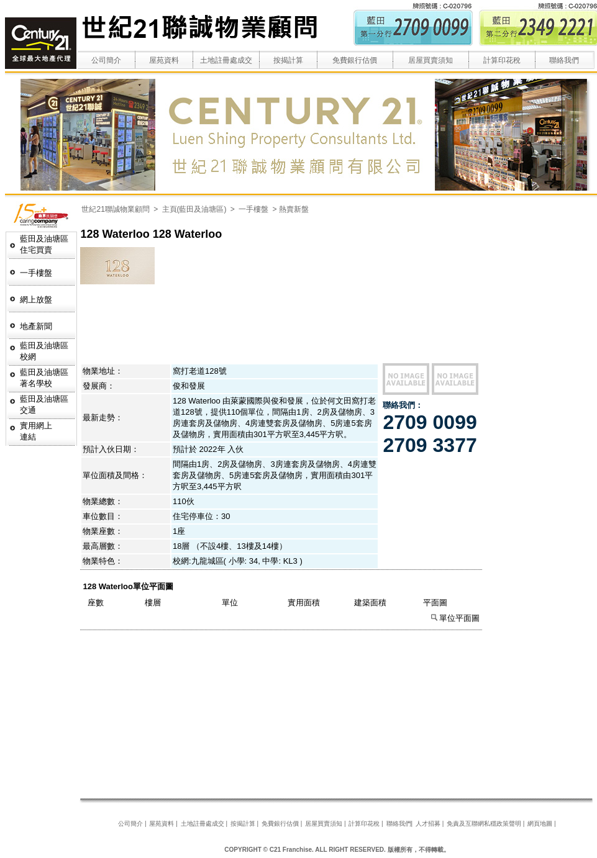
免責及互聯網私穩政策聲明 (484, 823)
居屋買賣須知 (430, 60)
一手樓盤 (36, 273)
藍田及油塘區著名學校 (44, 378)
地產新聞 (36, 326)
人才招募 (428, 823)
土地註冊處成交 (226, 60)
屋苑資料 (164, 60)
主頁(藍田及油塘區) (194, 209)
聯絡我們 (564, 60)
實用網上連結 (36, 431)
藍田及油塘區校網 (44, 351)
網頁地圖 (539, 823)
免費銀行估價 (354, 60)
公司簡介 (106, 60)
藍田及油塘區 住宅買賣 (44, 244)
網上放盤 (36, 299)
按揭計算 (288, 60)
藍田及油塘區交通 (44, 404)
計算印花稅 (502, 60)
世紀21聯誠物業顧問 (116, 209)
